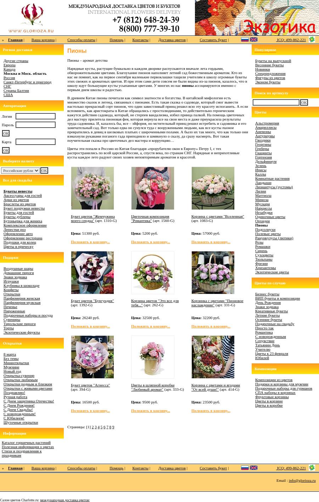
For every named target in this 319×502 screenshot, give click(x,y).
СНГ (7, 86)
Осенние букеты (268, 319)
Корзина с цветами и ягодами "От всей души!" (215, 387)
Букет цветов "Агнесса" (90, 385)
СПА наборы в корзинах (275, 392)
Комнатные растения (272, 178)
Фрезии (261, 263)
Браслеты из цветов (20, 204)
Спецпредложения (270, 73)
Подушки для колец (20, 242)
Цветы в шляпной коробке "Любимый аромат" (153, 387)
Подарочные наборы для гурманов (283, 388)
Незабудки (264, 212)
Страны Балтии (16, 90)
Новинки (262, 69)
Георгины (263, 144)
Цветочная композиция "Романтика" (150, 218)
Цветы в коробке (269, 405)
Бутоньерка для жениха (23, 221)
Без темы (11, 358)
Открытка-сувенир (19, 375)
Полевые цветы (268, 234)
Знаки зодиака (15, 277)
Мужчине (11, 367)
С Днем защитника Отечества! (29, 401)
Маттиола (263, 195)
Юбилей (262, 358)
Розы (259, 242)
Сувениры (12, 319)
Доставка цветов (172, 40)
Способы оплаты (81, 40)
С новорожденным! (20, 414)
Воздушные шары (18, 268)
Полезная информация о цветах (28, 447)
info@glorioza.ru (302, 480)
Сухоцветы (264, 255)
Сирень (261, 251)
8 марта (10, 354)
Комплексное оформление (25, 225)
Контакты (141, 40)
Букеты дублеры (17, 216)
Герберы (262, 148)
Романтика (264, 332)
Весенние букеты (269, 65)
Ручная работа (15, 397)
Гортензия (263, 157)
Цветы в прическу (18, 246)
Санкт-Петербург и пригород (27, 82)
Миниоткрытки (16, 363)
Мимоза (261, 199)
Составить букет (213, 40)
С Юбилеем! (14, 418)
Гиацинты (263, 153)
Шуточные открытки (21, 422)
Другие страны (16, 60)
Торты (9, 328)
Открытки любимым (21, 380)
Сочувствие (264, 341)
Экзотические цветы (272, 272)
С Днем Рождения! (19, 405)
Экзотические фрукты (22, 332)
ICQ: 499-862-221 (291, 40)
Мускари (262, 204)
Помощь (116, 40)
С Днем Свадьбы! (18, 409)
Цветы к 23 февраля (271, 353)
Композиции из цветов (273, 380)
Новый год (12, 371)
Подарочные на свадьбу (274, 324)
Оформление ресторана (23, 238)
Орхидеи (262, 221)
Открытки (12, 294)
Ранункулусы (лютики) (274, 238)
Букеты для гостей (19, 212)
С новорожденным (270, 336)
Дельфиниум (265, 161)
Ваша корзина (43, 40)
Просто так (264, 328)
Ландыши (263, 182)
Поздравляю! (14, 392)
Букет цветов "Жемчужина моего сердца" (93, 218)
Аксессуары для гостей (23, 195)
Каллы (260, 174)
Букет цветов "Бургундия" (92, 301)
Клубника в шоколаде (21, 285)
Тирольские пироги (20, 324)
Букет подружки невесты (24, 208)
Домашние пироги (19, 272)
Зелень (261, 165)
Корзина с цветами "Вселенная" (217, 216)
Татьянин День (267, 345)
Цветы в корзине (269, 401)
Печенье (10, 307)
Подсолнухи (265, 229)
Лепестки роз (15, 229)
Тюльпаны (264, 259)
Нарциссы (263, 208)
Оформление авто (18, 234)
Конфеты (11, 290)
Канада (9, 69)
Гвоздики (262, 140)
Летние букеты (267, 315)
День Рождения (268, 302)
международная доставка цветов (64, 500)
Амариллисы (265, 127)
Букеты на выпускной (273, 60)
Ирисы (261, 170)
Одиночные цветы (270, 216)
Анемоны (263, 131)
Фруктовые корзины (272, 397)
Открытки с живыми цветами (28, 388)
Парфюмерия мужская (22, 302)
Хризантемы (265, 268)
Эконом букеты (267, 82)
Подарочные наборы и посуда (28, 315)
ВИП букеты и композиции (277, 298)
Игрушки (11, 281)
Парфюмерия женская (22, 298)
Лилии (260, 191)
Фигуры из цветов (270, 78)
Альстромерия (267, 123)
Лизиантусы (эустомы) (274, 187)
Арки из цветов (16, 199)
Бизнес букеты (267, 294)
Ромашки (262, 246)
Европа (10, 65)
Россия (9, 78)
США (8, 95)
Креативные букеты (271, 311)
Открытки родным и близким (28, 384)
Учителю (262, 349)
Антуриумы (265, 136)
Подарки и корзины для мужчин (281, 384)
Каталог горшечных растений (26, 442)
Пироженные (14, 311)
